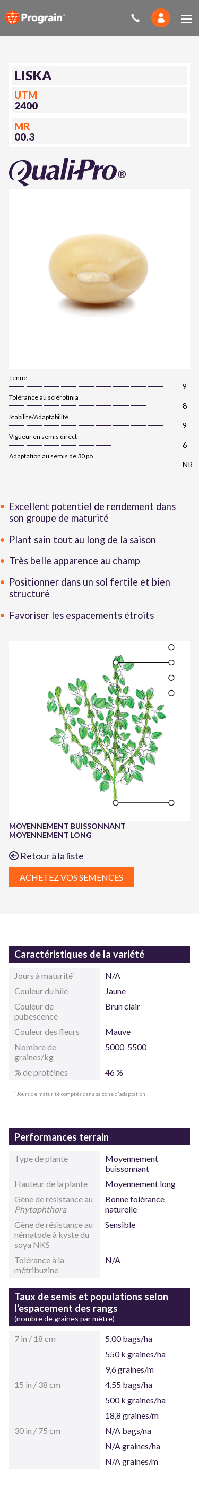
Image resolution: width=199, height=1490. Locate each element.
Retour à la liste (46, 856)
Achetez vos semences (71, 877)
